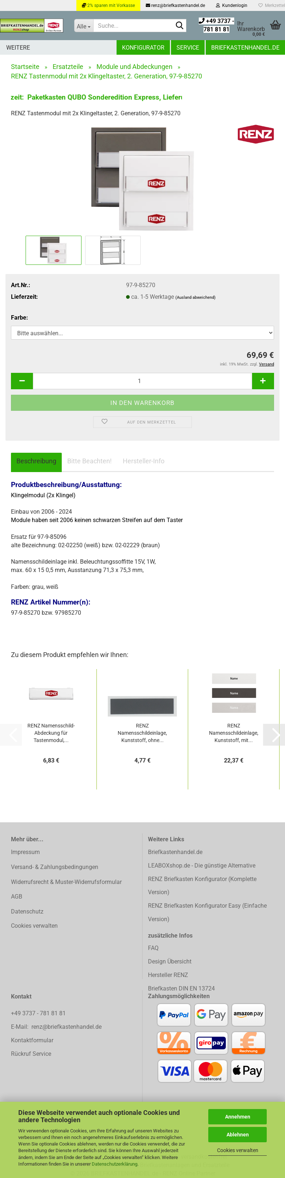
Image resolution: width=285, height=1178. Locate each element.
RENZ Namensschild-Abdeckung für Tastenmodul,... (51, 733)
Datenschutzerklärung (114, 1164)
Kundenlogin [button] (231, 5)
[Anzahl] (142, 381)
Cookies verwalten (237, 1150)
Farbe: (19, 317)
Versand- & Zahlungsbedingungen (54, 867)
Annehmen (237, 1117)
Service (187, 47)
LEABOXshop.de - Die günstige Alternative (201, 865)
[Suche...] (83, 25)
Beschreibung (36, 461)
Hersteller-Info (143, 461)
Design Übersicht (169, 961)
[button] (22, 381)
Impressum (25, 852)
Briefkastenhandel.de (245, 47)
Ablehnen (238, 1135)
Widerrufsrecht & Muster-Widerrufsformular (66, 881)
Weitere (18, 47)
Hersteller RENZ (168, 975)
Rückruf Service (31, 1053)
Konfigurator (143, 47)
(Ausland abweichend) (195, 297)
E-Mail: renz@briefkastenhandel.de (56, 1026)
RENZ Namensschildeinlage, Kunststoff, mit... (233, 733)
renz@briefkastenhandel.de (175, 5)
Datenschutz (27, 911)
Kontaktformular (32, 1040)
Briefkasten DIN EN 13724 (181, 988)
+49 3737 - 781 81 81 (39, 1013)
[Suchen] (179, 25)
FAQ (153, 948)
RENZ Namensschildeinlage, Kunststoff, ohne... (142, 733)
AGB (16, 896)
